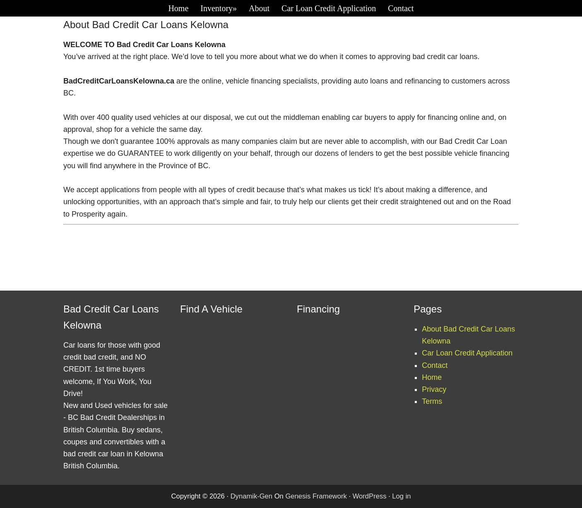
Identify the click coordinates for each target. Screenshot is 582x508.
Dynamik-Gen (251, 496)
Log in (401, 496)
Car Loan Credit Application (467, 353)
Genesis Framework (315, 496)
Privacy (434, 389)
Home (432, 377)
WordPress (370, 496)
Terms (432, 401)
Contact (434, 365)
